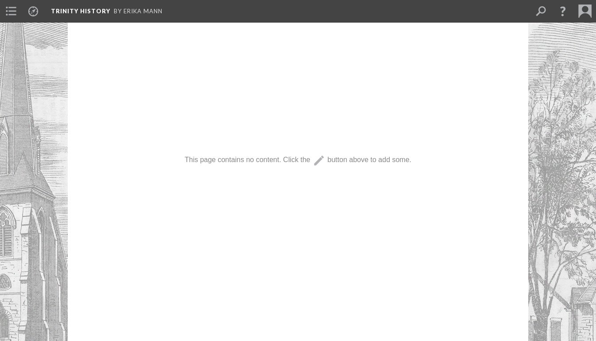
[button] (563, 11)
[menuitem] (11, 11)
